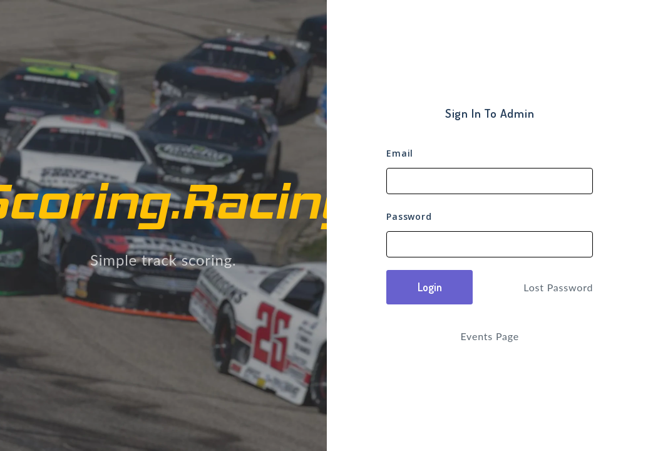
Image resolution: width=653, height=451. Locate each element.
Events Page (489, 336)
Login (430, 287)
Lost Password (558, 287)
